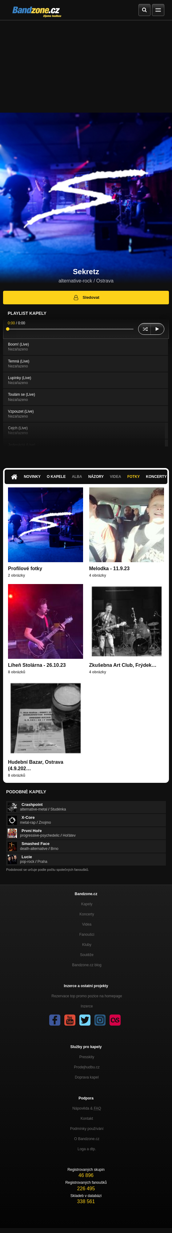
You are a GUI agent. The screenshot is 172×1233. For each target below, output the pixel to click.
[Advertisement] (86, 66)
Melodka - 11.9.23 (109, 568)
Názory (96, 476)
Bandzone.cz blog (86, 965)
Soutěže (87, 955)
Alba (77, 476)
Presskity (86, 1057)
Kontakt (87, 1118)
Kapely (87, 904)
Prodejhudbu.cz (86, 1067)
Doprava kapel (86, 1077)
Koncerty (86, 914)
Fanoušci (86, 934)
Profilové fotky (25, 568)
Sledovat (86, 297)
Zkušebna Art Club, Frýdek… (123, 665)
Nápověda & (86, 1108)
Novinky (32, 476)
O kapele (56, 476)
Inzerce (87, 1006)
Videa (115, 476)
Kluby (86, 945)
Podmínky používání (87, 1129)
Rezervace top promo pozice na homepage (86, 996)
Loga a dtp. (87, 1149)
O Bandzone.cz (86, 1139)
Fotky (133, 476)
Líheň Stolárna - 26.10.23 (37, 665)
